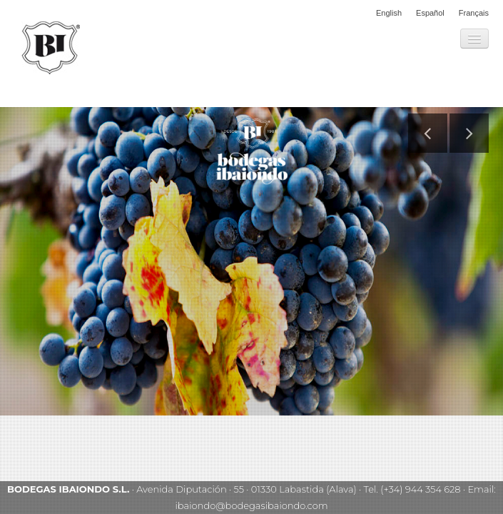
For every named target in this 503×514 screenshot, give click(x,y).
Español (430, 13)
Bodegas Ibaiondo (50, 47)
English (389, 13)
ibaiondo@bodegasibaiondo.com (251, 505)
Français (474, 13)
